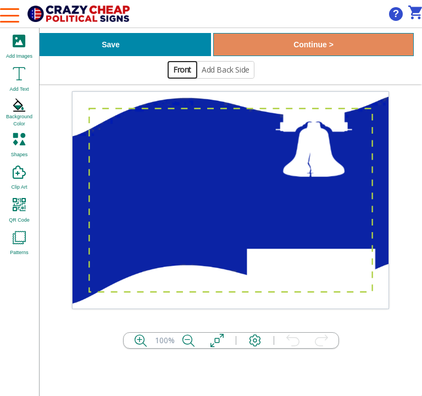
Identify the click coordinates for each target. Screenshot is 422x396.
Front (182, 69)
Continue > (313, 44)
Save (111, 44)
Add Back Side (225, 69)
